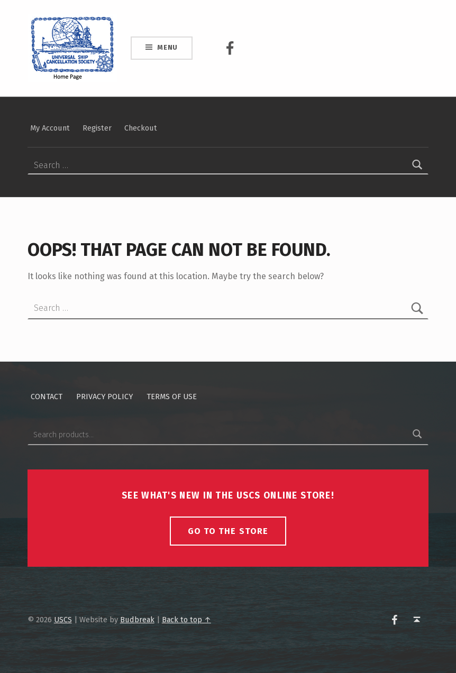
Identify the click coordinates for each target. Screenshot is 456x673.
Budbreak (137, 619)
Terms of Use (172, 396)
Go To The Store (228, 531)
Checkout (140, 128)
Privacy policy (104, 396)
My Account (50, 128)
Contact (46, 396)
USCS (63, 619)
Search (417, 434)
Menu (167, 47)
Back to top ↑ (186, 619)
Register (97, 128)
